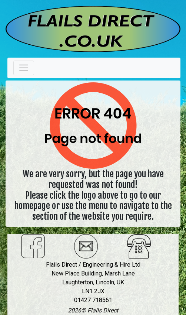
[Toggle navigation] (23, 68)
